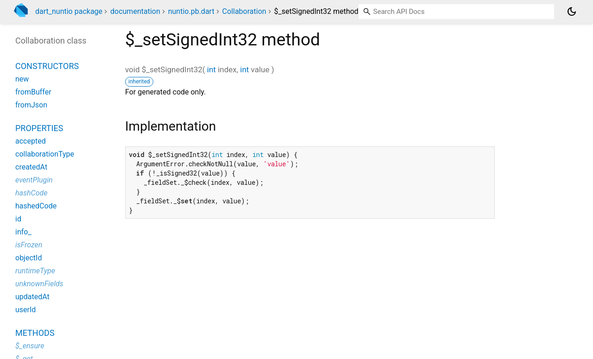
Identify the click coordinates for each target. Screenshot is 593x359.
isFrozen (28, 244)
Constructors (47, 66)
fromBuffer (33, 92)
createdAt (31, 167)
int (211, 69)
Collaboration (244, 11)
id (18, 218)
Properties (39, 128)
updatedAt (32, 296)
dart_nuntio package (68, 11)
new (22, 79)
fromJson (31, 105)
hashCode (31, 193)
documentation (135, 11)
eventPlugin (34, 180)
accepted (30, 141)
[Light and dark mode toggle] (571, 11)
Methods (35, 333)
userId (25, 309)
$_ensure (29, 345)
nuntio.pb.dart (191, 11)
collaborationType (44, 154)
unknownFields (39, 283)
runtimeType (35, 270)
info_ (23, 231)
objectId (28, 257)
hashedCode (36, 206)
